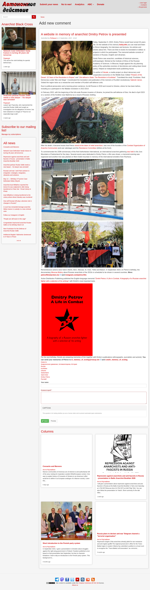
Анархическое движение (49, 364)
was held (130, 152)
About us (75, 585)
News (42, 17)
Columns (47, 431)
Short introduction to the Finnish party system (61, 543)
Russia (43, 366)
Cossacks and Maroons (52, 466)
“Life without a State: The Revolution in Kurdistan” (97, 77)
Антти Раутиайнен (49, 470)
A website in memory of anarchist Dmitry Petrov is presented (83, 34)
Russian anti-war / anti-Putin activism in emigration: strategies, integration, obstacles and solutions (16, 173)
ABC (91, 4)
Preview (53, 421)
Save (45, 421)
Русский (43, 379)
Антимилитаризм (64, 364)
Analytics (79, 4)
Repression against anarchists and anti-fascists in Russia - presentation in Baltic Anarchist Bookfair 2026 (16, 159)
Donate (100, 4)
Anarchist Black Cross (17, 24)
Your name (45, 382)
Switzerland (45, 373)
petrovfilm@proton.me (50, 275)
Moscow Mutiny (57, 272)
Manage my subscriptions (11, 134)
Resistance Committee (87, 148)
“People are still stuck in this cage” (14, 219)
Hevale (105, 72)
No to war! (66, 4)
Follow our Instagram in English (13, 215)
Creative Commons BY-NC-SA (89, 583)
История (74, 364)
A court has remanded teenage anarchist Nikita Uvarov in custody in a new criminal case (17, 209)
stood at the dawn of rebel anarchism (89, 145)
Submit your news (49, 4)
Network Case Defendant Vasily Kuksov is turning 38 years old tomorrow (16, 53)
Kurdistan (44, 368)
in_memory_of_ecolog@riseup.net (85, 360)
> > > (19, 241)
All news (9, 143)
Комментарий (46, 390)
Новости (44, 362)
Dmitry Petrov (45, 377)
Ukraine (43, 370)
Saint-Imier (44, 375)
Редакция (53, 38)
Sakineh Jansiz (136, 80)
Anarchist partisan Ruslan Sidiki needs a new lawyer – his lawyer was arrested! (17, 97)
